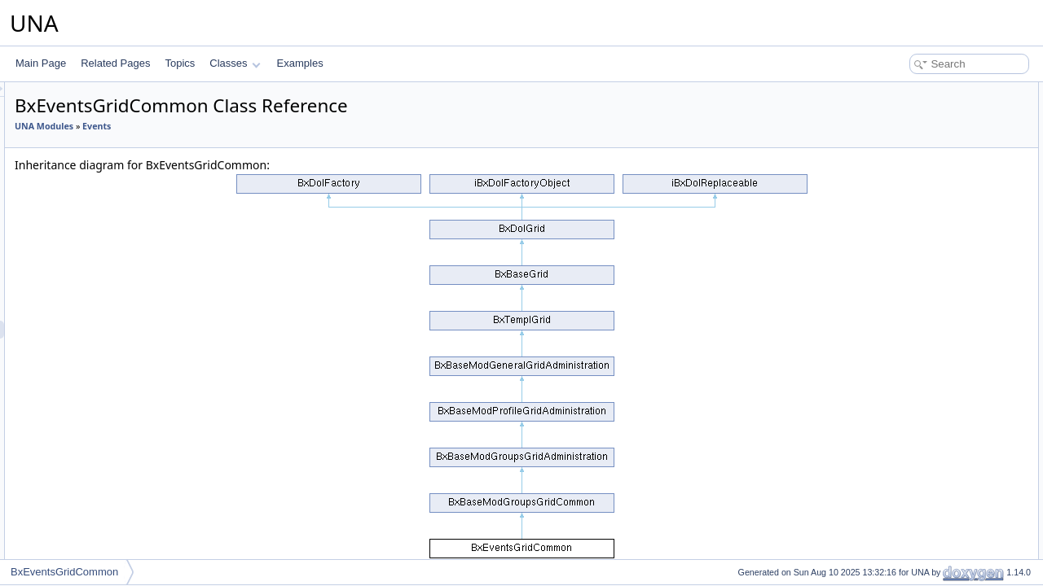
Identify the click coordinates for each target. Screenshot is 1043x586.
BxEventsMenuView (114, 508)
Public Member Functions (916, 91)
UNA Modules (247, 126)
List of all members (902, 180)
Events (300, 126)
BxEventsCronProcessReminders (143, 150)
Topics (180, 63)
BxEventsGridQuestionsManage (140, 419)
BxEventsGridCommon (120, 329)
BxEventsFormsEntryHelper (131, 276)
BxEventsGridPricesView (125, 401)
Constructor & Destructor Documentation (949, 145)
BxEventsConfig (105, 114)
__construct (903, 109)
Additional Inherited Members (924, 127)
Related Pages (115, 63)
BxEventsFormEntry (114, 222)
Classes (234, 63)
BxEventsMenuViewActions (130, 526)
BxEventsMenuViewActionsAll (135, 544)
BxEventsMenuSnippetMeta (131, 490)
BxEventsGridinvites (114, 365)
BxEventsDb (98, 204)
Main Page (40, 63)
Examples (300, 63)
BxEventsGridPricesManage (132, 383)
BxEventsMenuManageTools (133, 473)
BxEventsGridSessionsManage (138, 437)
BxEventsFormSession (120, 294)
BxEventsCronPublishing (124, 186)
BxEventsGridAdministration (131, 311)
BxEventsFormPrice (114, 240)
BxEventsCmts (103, 97)
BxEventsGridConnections (128, 347)
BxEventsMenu (104, 455)
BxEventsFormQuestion (122, 258)
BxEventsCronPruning (119, 168)
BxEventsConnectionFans (127, 132)
